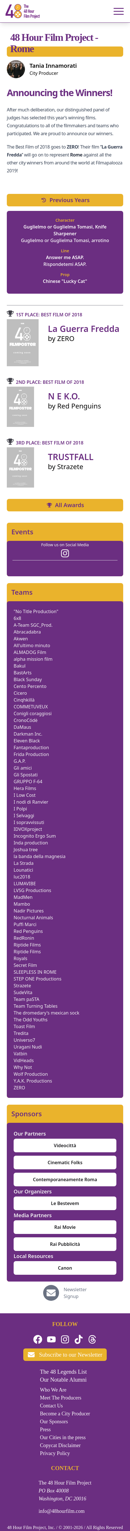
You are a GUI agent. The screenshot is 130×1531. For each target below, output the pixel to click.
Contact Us (51, 1406)
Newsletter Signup (75, 1292)
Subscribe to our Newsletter (65, 1354)
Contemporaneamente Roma (65, 1179)
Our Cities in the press (63, 1437)
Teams (22, 592)
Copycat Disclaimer (60, 1445)
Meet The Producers (60, 1398)
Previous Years (65, 200)
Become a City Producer (65, 1413)
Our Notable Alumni (63, 1380)
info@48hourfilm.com (62, 1511)
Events (22, 531)
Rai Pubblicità (65, 1244)
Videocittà (65, 1145)
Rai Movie (65, 1227)
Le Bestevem (65, 1203)
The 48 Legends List (63, 1372)
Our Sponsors (54, 1421)
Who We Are (53, 1390)
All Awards (65, 505)
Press (45, 1429)
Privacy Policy (55, 1453)
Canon (65, 1268)
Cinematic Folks (65, 1162)
